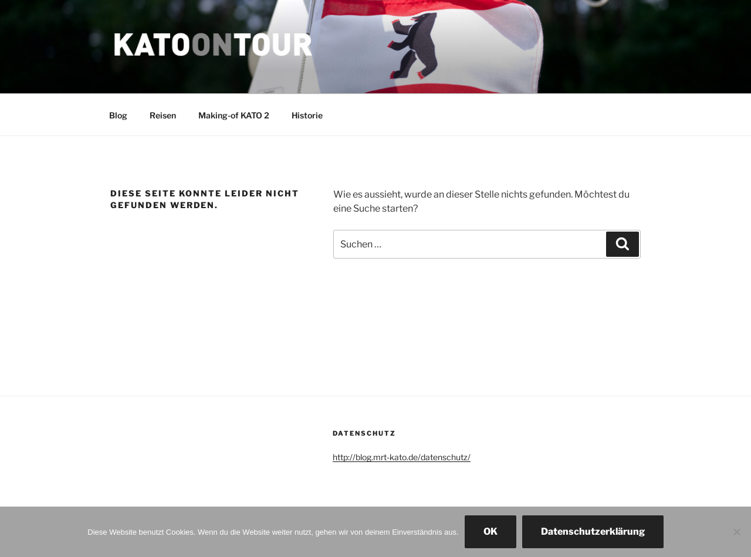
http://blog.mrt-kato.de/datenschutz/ (402, 457)
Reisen (163, 115)
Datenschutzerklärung (593, 531)
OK (490, 531)
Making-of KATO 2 (233, 115)
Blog (118, 115)
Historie (307, 115)
